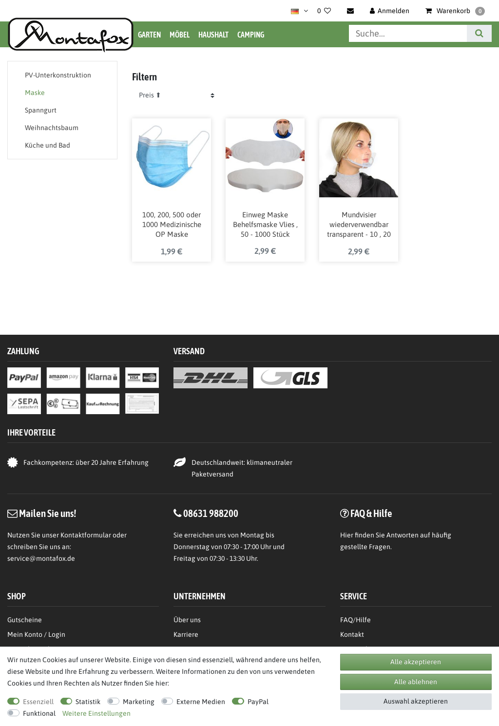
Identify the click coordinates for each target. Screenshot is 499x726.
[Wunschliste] (324, 10)
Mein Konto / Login (36, 634)
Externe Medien (200, 702)
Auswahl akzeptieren (416, 701)
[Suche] (479, 33)
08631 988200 (210, 513)
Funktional (39, 713)
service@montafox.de (41, 558)
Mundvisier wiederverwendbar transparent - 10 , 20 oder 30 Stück (359, 225)
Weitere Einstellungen (96, 713)
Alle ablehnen (415, 682)
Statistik (88, 702)
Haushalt (213, 34)
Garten (149, 34)
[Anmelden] (390, 10)
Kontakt (352, 634)
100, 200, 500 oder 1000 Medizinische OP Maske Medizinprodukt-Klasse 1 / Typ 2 (171, 225)
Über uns (187, 620)
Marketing (138, 702)
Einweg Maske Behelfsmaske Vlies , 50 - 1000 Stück (265, 224)
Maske (35, 92)
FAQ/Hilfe (355, 620)
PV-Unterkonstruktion (58, 75)
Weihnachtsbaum (51, 128)
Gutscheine (24, 620)
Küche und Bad (47, 145)
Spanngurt (41, 110)
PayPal (258, 702)
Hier (346, 535)
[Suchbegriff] (408, 33)
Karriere (185, 634)
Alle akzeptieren (415, 662)
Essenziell (38, 702)
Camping (250, 34)
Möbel (180, 34)
